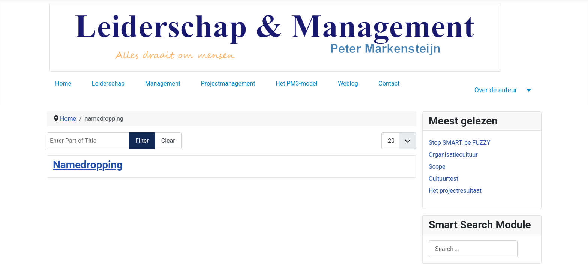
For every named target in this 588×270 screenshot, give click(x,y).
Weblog (348, 83)
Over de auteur (495, 90)
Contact (388, 83)
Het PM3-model (296, 83)
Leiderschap (108, 83)
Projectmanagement (228, 83)
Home (63, 83)
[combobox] (473, 248)
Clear (168, 140)
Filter (142, 140)
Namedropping (88, 165)
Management (162, 83)
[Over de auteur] (527, 90)
